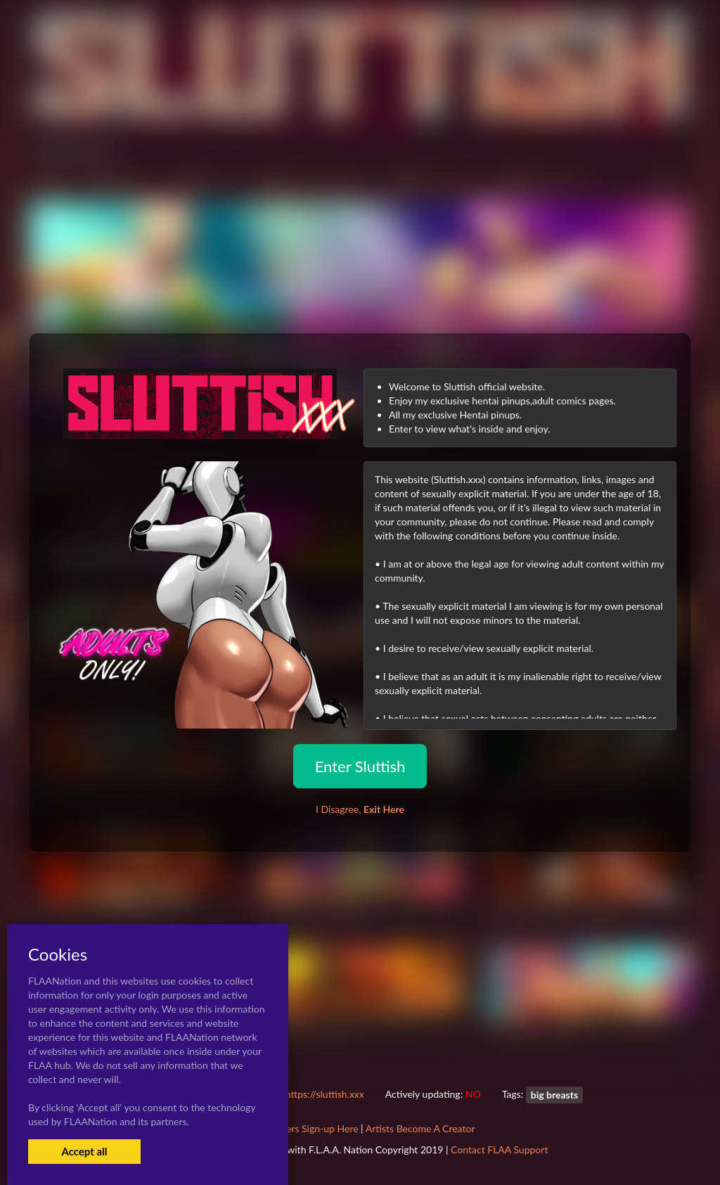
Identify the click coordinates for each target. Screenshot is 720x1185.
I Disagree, (360, 809)
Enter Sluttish (360, 766)
